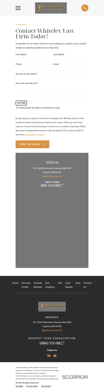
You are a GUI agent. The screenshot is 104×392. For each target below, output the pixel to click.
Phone (19, 64)
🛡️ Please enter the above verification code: (38, 108)
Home (15, 210)
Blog (78, 210)
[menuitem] (19, 313)
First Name (21, 54)
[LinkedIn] (49, 282)
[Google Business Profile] (54, 282)
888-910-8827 (52, 185)
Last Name (58, 54)
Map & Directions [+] (52, 176)
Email (56, 64)
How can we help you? (27, 83)
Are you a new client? (26, 74)
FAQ (60, 210)
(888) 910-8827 (52, 270)
